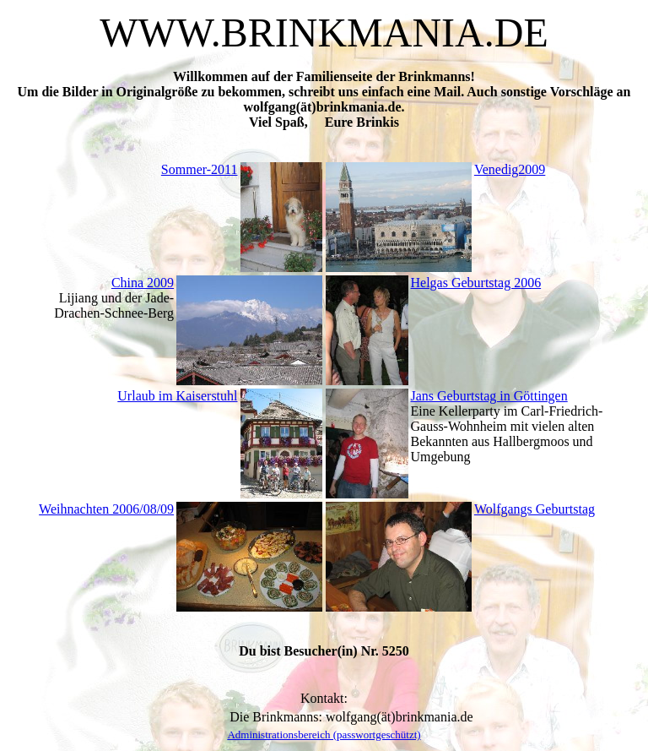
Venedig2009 (509, 169)
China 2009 (142, 282)
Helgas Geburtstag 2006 (476, 282)
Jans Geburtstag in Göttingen (489, 396)
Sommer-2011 (199, 169)
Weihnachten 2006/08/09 (106, 509)
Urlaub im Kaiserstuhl (177, 396)
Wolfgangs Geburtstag (534, 509)
